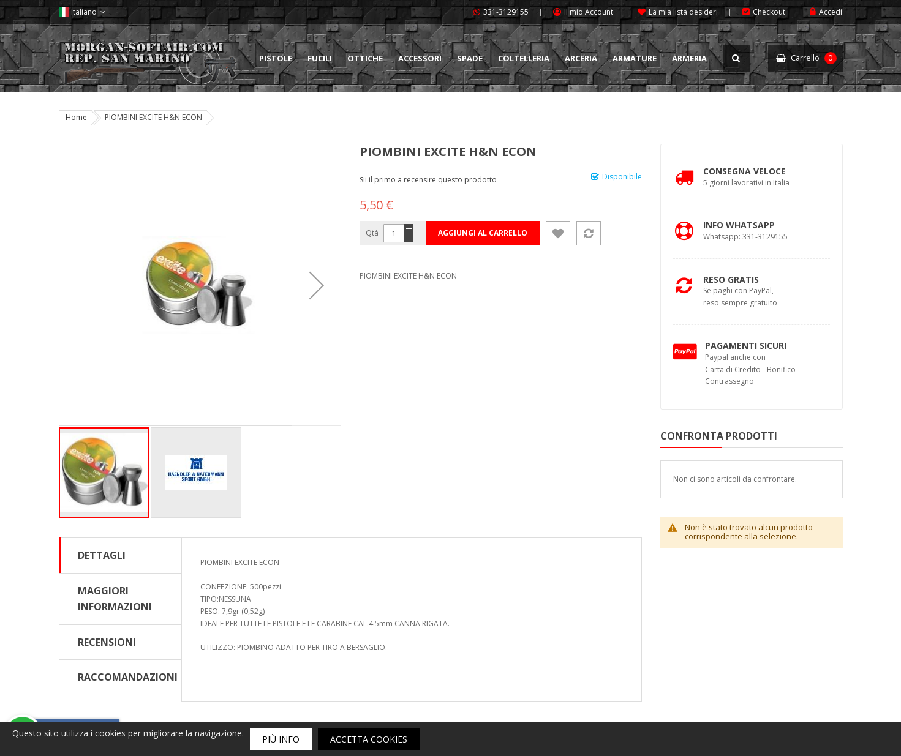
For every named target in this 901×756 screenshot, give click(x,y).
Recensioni (107, 642)
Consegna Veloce (744, 171)
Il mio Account (588, 12)
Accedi (830, 12)
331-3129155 (506, 12)
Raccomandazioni (128, 677)
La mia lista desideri (683, 12)
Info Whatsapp (739, 225)
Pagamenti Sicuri (745, 345)
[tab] (120, 555)
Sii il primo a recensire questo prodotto (428, 179)
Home (76, 117)
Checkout (769, 12)
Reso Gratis (731, 279)
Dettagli (102, 555)
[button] (316, 285)
